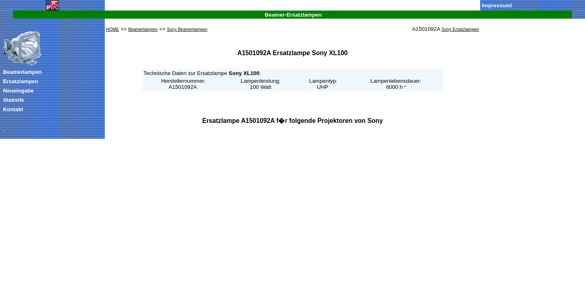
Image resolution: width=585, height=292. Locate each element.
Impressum (496, 5)
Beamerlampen (22, 72)
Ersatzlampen (20, 81)
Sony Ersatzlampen (460, 29)
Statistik (13, 100)
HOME (112, 29)
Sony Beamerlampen (187, 29)
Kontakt (13, 109)
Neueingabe (18, 91)
